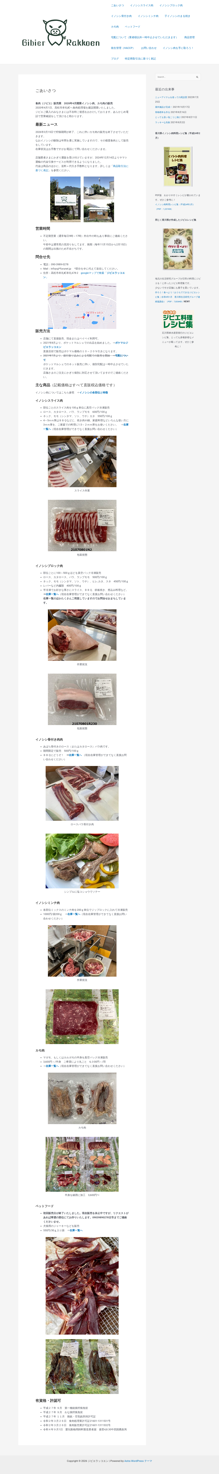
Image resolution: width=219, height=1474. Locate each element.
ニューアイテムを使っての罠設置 (172, 97)
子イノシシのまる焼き (176, 16)
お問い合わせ (148, 47)
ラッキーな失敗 (163, 122)
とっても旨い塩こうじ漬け (168, 117)
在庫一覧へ (52, 594)
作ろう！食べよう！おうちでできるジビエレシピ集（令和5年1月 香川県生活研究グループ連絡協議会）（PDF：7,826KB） (178, 297)
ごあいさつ (117, 5)
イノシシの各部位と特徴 (93, 392)
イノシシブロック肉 (169, 5)
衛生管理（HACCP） (123, 47)
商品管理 (188, 37)
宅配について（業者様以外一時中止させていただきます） (144, 37)
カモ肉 (115, 26)
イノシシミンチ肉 (147, 16)
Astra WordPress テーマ (138, 1460)
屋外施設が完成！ (164, 107)
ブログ (115, 58)
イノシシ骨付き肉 (121, 16)
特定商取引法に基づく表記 (139, 58)
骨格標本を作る (163, 112)
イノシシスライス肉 (140, 5)
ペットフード (131, 26)
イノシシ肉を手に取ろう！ (176, 47)
